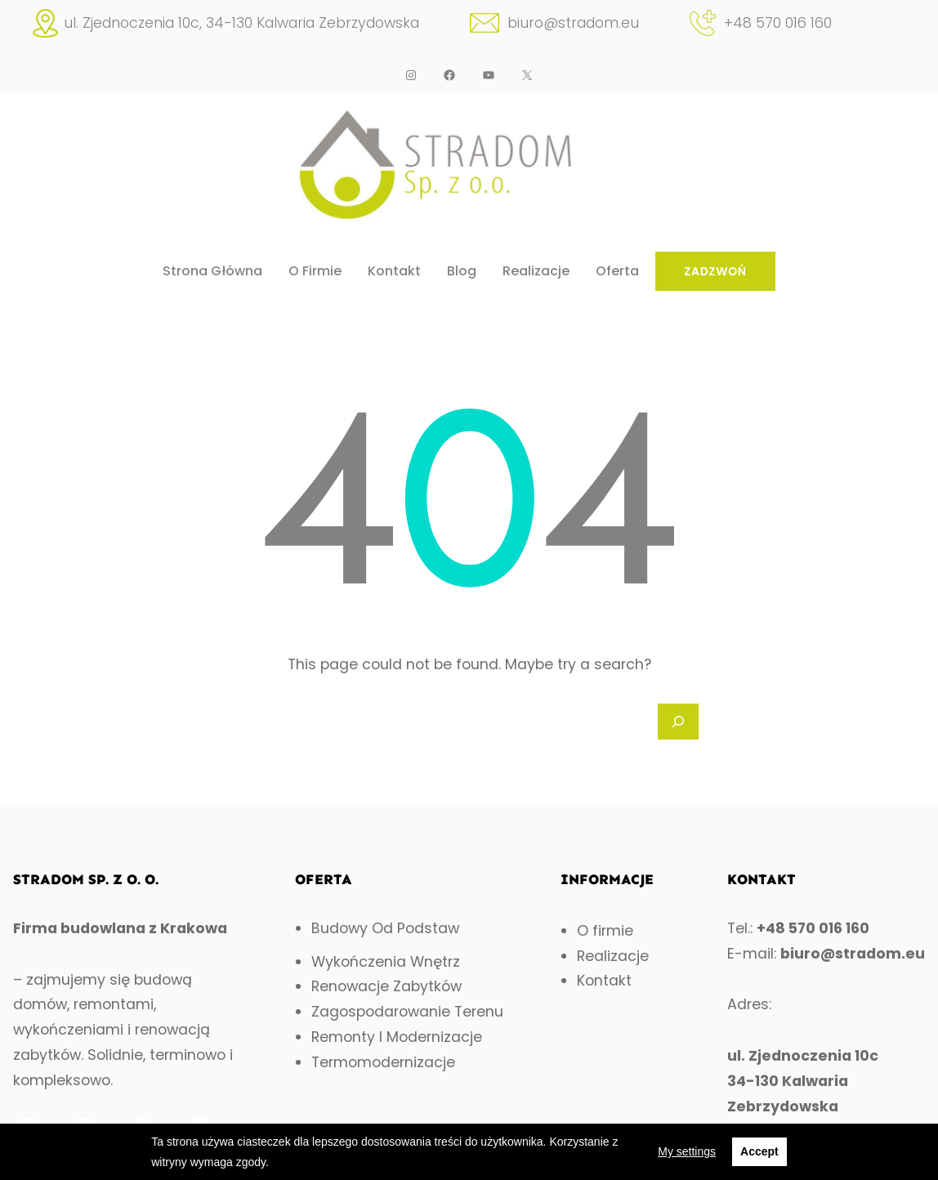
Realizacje (613, 956)
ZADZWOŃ (715, 271)
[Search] (678, 722)
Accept (759, 1151)
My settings (687, 1151)
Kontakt (604, 980)
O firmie (605, 931)
